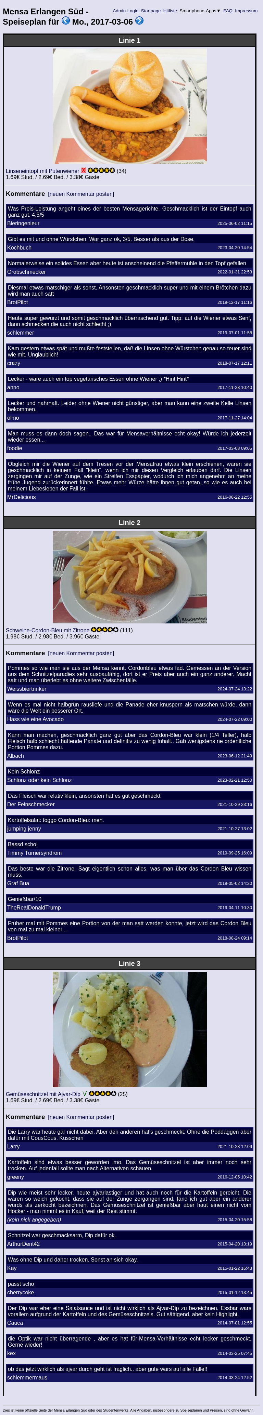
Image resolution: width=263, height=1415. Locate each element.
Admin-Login (126, 10)
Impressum (246, 10)
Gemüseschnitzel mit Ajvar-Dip (43, 1094)
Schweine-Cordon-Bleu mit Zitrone (48, 630)
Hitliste (170, 10)
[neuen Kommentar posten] (81, 194)
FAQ (228, 10)
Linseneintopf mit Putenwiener (42, 171)
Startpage (151, 10)
